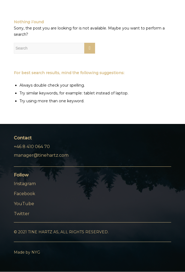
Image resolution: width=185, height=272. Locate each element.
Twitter (22, 213)
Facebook (24, 193)
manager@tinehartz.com (41, 155)
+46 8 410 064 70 (32, 146)
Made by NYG (27, 252)
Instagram (25, 183)
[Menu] (163, 16)
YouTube (24, 203)
